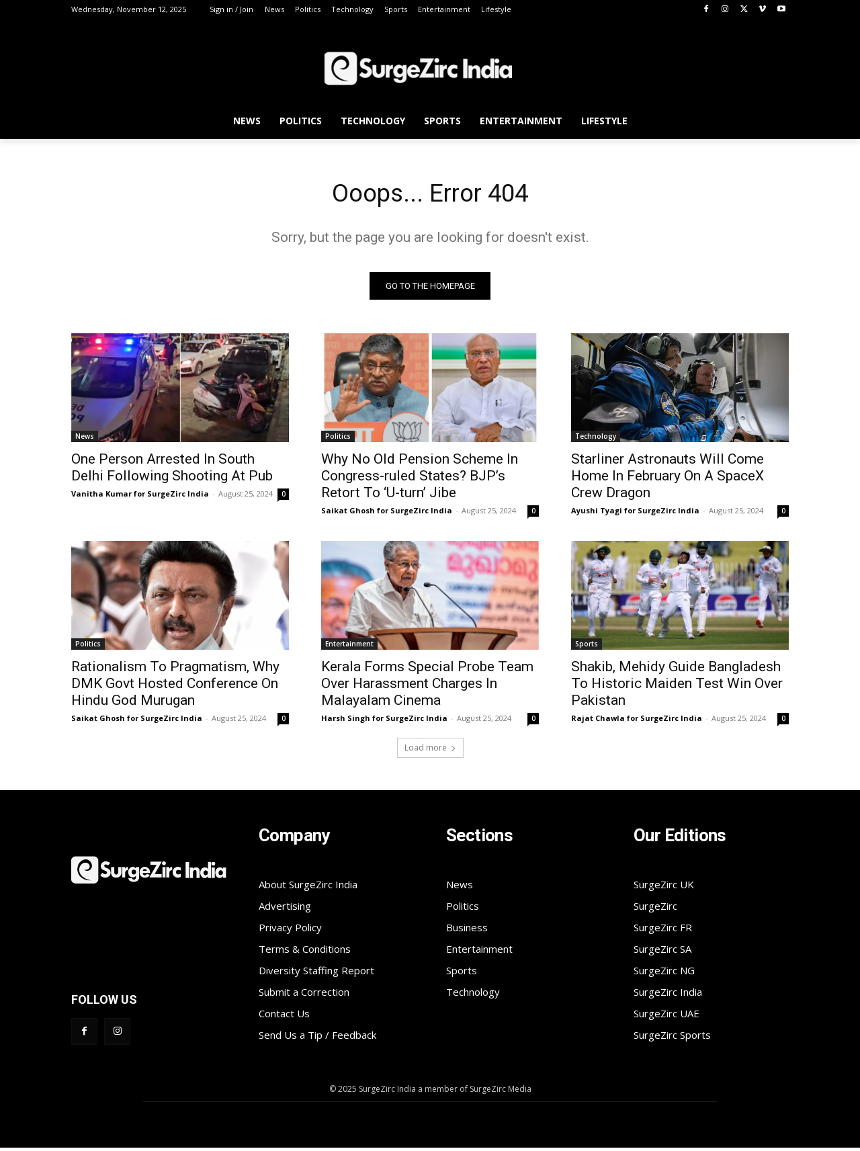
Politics (338, 439)
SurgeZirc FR (663, 930)
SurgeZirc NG (664, 973)
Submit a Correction (304, 995)
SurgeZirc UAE (666, 1016)
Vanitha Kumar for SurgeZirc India (140, 497)
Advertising (285, 909)
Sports (586, 647)
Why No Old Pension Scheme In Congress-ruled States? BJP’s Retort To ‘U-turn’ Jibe (419, 479)
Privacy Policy (290, 930)
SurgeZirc (655, 909)
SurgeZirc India (668, 995)
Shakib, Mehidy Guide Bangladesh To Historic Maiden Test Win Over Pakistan (677, 687)
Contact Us (284, 1016)
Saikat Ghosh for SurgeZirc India (386, 514)
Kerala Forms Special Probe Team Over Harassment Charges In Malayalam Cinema (427, 687)
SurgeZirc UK (664, 887)
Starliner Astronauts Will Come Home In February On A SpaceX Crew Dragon (667, 479)
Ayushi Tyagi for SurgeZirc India (635, 514)
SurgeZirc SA (662, 952)
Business (467, 930)
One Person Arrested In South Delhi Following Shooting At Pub (172, 470)
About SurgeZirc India (308, 887)
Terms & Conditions (305, 952)
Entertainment (349, 647)
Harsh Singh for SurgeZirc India (384, 721)
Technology (595, 439)
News (84, 439)
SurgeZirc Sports (672, 1038)
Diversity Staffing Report (316, 973)
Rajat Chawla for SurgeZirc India (636, 721)
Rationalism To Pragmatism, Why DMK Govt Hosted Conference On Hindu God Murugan (175, 687)
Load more (430, 751)
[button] (773, 123)
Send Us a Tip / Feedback (317, 1038)
